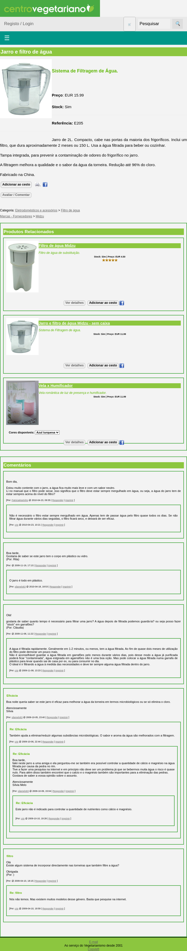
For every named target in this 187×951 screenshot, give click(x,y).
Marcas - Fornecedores (16, 216)
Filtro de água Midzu (57, 246)
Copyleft (93, 949)
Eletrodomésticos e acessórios (36, 210)
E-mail (93, 942)
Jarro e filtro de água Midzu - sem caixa (74, 323)
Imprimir (69, 500)
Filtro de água (70, 210)
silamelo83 (20, 586)
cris (16, 525)
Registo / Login (18, 23)
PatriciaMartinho (20, 500)
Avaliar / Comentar (16, 195)
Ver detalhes (74, 303)
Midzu (40, 216)
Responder (57, 500)
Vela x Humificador (56, 386)
